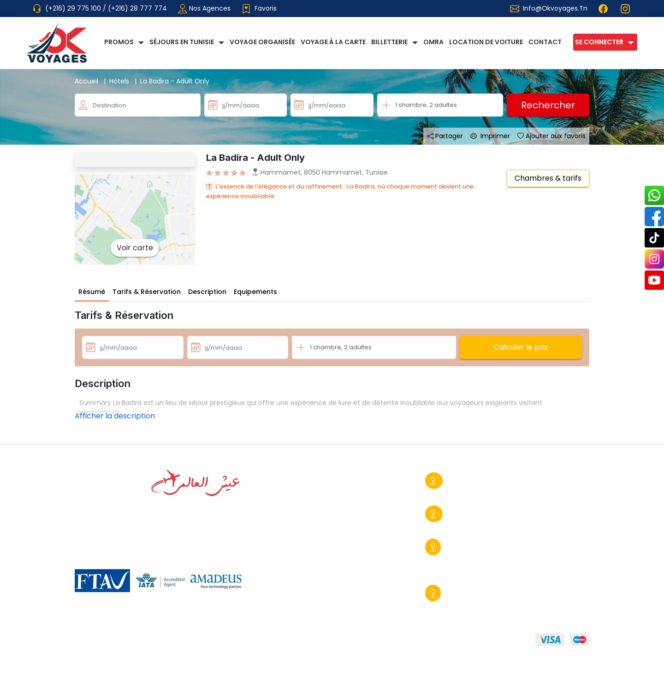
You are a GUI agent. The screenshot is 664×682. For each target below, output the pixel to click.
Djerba (457, 593)
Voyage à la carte (333, 42)
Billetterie (389, 42)
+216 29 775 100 (459, 559)
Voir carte (135, 247)
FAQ (335, 641)
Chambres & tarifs (548, 178)
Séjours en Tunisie (181, 42)
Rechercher (548, 105)
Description (207, 291)
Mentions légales (282, 641)
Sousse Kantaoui (474, 547)
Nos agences (204, 8)
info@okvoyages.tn (555, 8)
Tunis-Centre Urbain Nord (489, 513)
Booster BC (570, 668)
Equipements (255, 291)
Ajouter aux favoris (551, 136)
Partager (445, 136)
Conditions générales (200, 641)
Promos (119, 42)
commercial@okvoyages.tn (469, 572)
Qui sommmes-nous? (110, 641)
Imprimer (490, 136)
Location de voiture (486, 42)
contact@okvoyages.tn (542, 526)
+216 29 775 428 (460, 526)
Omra (433, 42)
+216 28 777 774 (460, 493)
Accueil (92, 81)
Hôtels (124, 81)
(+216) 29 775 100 (74, 8)
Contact (545, 42)
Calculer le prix (521, 347)
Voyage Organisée (262, 42)
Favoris (259, 8)
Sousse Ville (466, 480)
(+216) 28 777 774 (137, 8)
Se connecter (599, 42)
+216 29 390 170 (458, 606)
